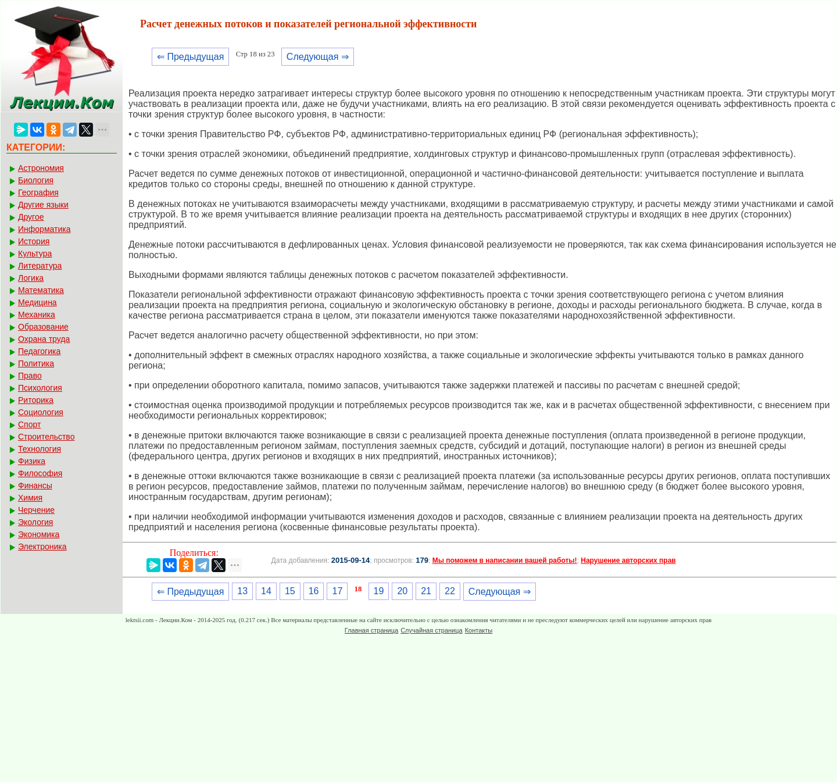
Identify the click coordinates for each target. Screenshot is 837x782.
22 (450, 591)
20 (402, 591)
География (38, 192)
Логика (31, 278)
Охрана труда (44, 339)
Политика (36, 363)
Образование (43, 326)
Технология (39, 449)
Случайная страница (431, 630)
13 (242, 591)
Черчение (36, 510)
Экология (35, 522)
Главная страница (371, 630)
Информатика (44, 229)
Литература (40, 265)
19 (379, 591)
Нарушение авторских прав (628, 560)
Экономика (38, 534)
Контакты (479, 630)
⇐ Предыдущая (190, 57)
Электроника (42, 546)
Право (30, 375)
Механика (36, 314)
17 (337, 591)
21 (426, 591)
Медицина (37, 302)
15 (290, 591)
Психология (40, 387)
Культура (35, 253)
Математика (41, 290)
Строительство (46, 436)
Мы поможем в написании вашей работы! (504, 560)
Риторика (35, 400)
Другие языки (43, 204)
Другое (31, 217)
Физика (31, 461)
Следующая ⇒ (318, 57)
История (33, 241)
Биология (35, 180)
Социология (40, 412)
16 (314, 591)
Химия (30, 497)
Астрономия (41, 168)
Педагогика (39, 351)
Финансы (35, 485)
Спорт (29, 424)
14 (266, 591)
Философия (40, 473)
